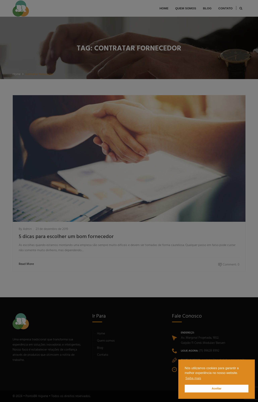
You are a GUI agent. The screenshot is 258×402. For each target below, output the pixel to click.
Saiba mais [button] (193, 378)
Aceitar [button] (217, 388)
